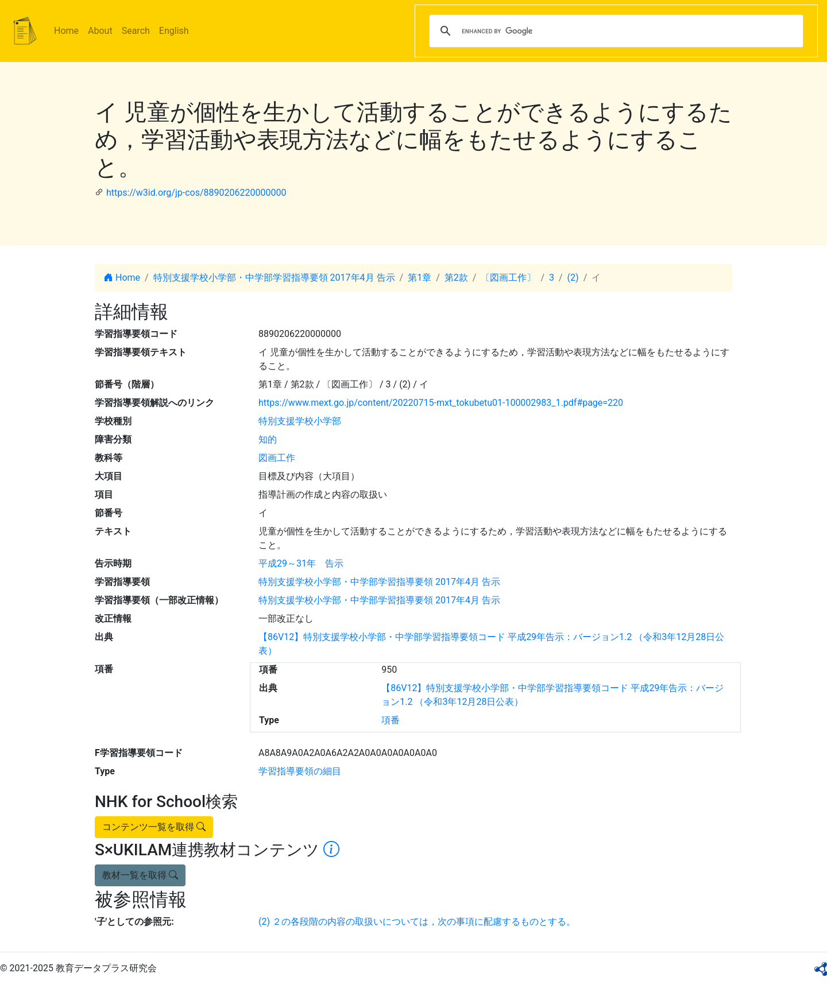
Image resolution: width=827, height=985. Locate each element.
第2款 (456, 277)
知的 (267, 439)
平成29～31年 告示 (300, 563)
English (174, 30)
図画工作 (276, 457)
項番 (390, 720)
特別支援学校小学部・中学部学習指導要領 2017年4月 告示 (274, 277)
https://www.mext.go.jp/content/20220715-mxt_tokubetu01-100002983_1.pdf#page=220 (440, 402)
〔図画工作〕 (508, 277)
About (100, 30)
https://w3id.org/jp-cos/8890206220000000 (196, 192)
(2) (573, 277)
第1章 (419, 277)
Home (66, 30)
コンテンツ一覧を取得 (154, 826)
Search (136, 30)
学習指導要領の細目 (299, 771)
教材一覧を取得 (140, 875)
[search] (614, 31)
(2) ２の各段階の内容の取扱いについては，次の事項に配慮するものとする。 (416, 921)
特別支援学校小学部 (299, 421)
